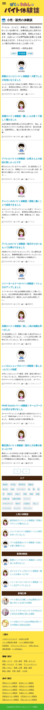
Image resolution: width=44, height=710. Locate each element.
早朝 (25, 494)
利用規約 (5, 646)
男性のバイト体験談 (9, 683)
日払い (17, 494)
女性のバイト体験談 (26, 683)
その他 (24, 671)
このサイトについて (9, 639)
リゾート (27, 499)
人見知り (27, 504)
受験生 (30, 484)
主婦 (12, 489)
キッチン (17, 508)
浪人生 (5, 489)
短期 (37, 494)
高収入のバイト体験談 (10, 700)
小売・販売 (18, 661)
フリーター (21, 489)
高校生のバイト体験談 (10, 696)
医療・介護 (18, 668)
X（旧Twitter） (17, 649)
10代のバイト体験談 (9, 686)
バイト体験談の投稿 (26, 642)
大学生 (13, 484)
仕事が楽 (6, 499)
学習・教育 (16, 671)
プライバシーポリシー (19, 646)
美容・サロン (7, 668)
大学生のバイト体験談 (28, 696)
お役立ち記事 (24, 639)
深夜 (31, 494)
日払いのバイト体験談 (28, 700)
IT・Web (18, 664)
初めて (18, 504)
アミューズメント (30, 664)
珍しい (35, 504)
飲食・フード (7, 661)
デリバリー (28, 508)
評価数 (30, 53)
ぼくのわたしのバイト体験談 (28, 707)
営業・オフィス (29, 661)
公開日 (13, 53)
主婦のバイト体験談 (26, 693)
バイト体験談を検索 (9, 642)
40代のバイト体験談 (26, 690)
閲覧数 (22, 53)
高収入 (9, 494)
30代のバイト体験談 (9, 690)
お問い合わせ (34, 646)
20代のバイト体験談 (26, 686)
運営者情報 (6, 649)
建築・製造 (28, 668)
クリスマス (7, 508)
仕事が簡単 (16, 499)
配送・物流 (6, 671)
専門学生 (22, 484)
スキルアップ (8, 504)
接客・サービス (8, 664)
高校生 (5, 484)
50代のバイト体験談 (9, 693)
